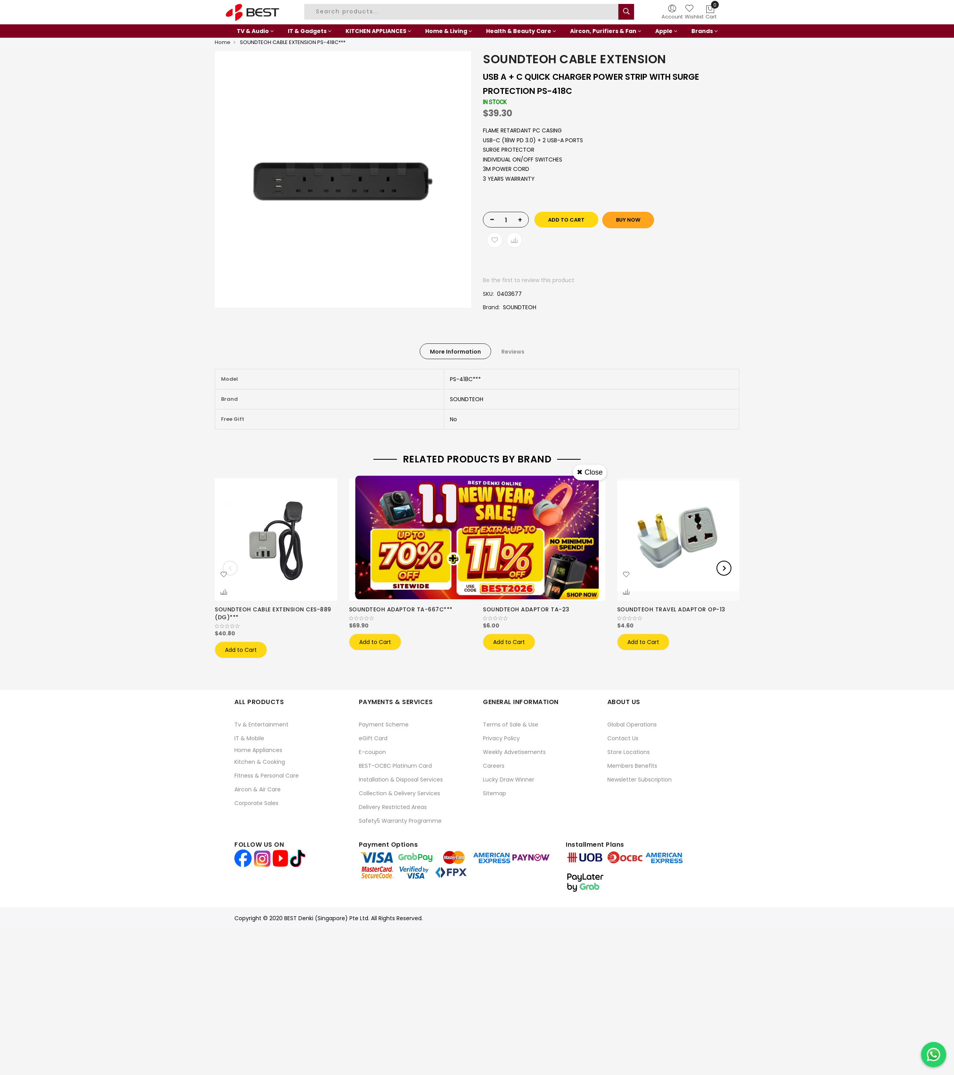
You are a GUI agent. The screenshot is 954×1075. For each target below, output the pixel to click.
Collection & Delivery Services (399, 793)
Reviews (513, 352)
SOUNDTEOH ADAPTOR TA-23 (526, 609)
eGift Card (373, 738)
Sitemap (494, 793)
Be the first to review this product (528, 280)
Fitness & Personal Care (266, 776)
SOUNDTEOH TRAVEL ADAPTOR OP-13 (671, 609)
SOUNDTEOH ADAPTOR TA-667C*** (401, 609)
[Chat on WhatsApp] (933, 1054)
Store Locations (628, 752)
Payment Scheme (384, 724)
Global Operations (632, 724)
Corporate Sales (256, 803)
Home (222, 42)
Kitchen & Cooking (259, 762)
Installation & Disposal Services (401, 779)
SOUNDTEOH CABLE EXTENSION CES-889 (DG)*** (273, 613)
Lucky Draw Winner (508, 779)
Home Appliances (258, 750)
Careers (493, 766)
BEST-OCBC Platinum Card (395, 766)
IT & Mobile (249, 738)
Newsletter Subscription (639, 779)
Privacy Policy (501, 738)
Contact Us (622, 738)
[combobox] (462, 12)
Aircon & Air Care (257, 789)
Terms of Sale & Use (510, 724)
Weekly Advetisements (514, 752)
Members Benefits (632, 766)
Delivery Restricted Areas (393, 807)
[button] (224, 574)
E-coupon (372, 752)
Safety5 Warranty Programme (400, 821)
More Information (455, 352)
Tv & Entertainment (261, 724)
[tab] (455, 351)
